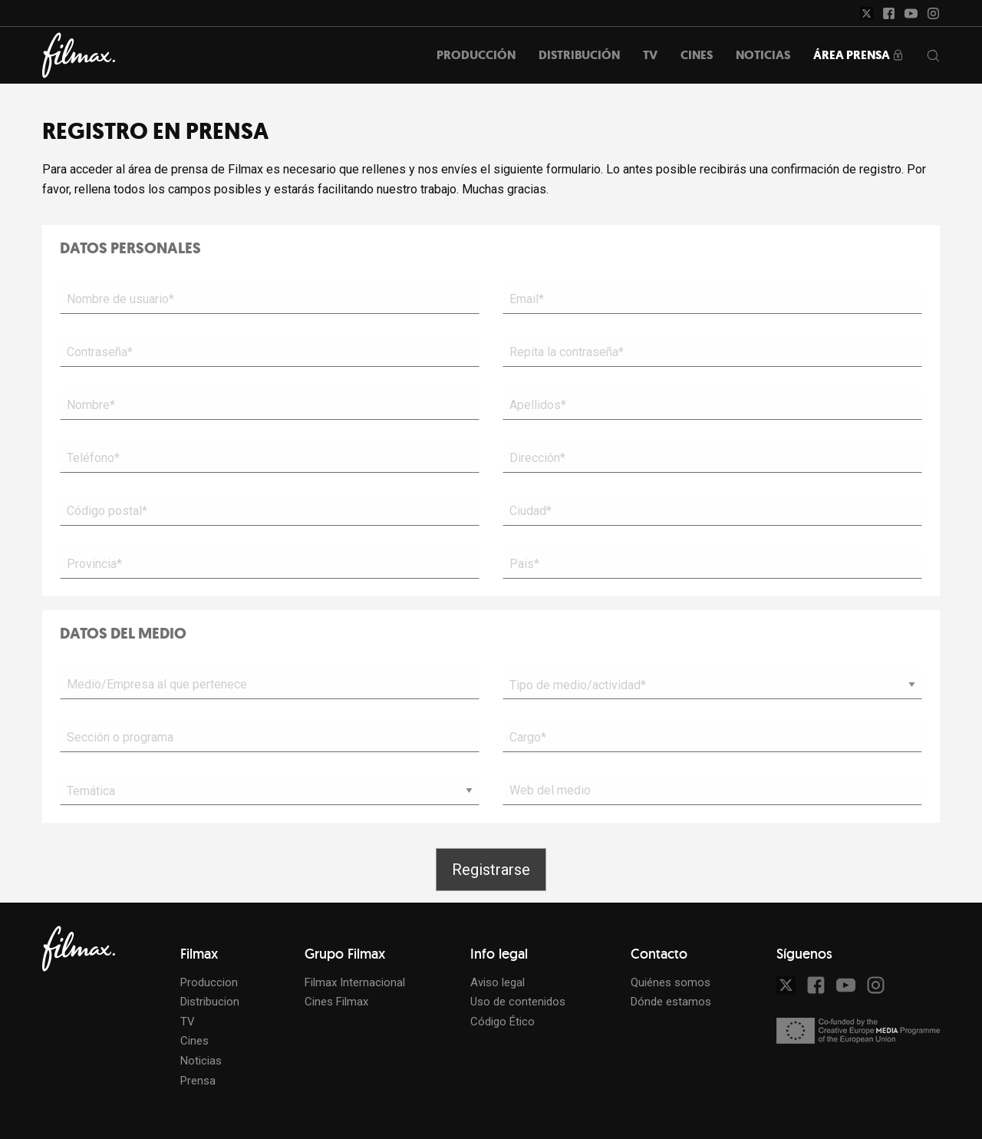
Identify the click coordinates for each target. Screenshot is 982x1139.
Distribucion (209, 1002)
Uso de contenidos (517, 1002)
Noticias (201, 1061)
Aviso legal (497, 982)
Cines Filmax (336, 1002)
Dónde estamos (671, 1002)
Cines (194, 1041)
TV (187, 1021)
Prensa (198, 1081)
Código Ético (502, 1021)
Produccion (209, 982)
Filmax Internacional (355, 982)
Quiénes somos (670, 982)
